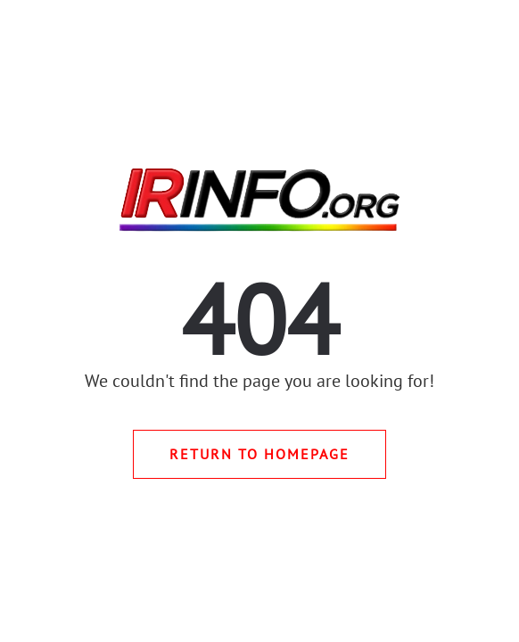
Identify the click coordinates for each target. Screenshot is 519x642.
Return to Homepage (259, 454)
